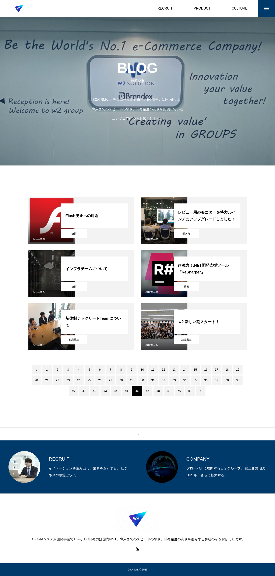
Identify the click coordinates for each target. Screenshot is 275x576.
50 (179, 390)
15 (195, 369)
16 (206, 369)
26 (100, 380)
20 (36, 380)
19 (237, 369)
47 (147, 390)
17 (216, 369)
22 (57, 380)
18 (227, 369)
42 (94, 390)
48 (158, 390)
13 (174, 369)
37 (216, 380)
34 (184, 380)
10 (142, 369)
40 (73, 390)
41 (84, 390)
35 (195, 380)
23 (68, 380)
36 (206, 380)
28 (121, 380)
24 (78, 380)
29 (131, 380)
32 (163, 380)
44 (115, 390)
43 (105, 390)
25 (89, 380)
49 (168, 390)
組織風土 (74, 339)
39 (237, 380)
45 (126, 390)
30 (142, 380)
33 (174, 380)
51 (190, 390)
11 (153, 369)
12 (163, 369)
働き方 (186, 233)
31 (153, 380)
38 (227, 380)
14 (184, 369)
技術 (74, 233)
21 (47, 380)
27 (110, 380)
